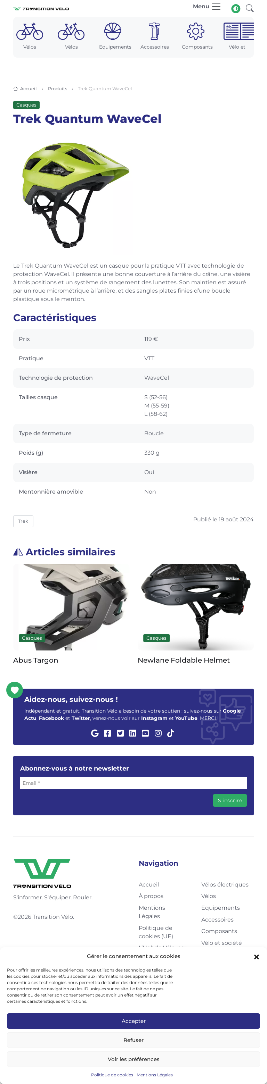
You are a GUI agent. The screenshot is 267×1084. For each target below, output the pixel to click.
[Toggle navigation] (207, 8)
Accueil (28, 88)
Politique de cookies (112, 1074)
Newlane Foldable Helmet (184, 660)
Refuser (133, 1040)
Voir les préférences (134, 1059)
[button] (256, 956)
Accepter (134, 1021)
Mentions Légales (155, 1074)
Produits (57, 88)
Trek (23, 521)
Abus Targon (35, 660)
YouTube (186, 718)
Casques (26, 105)
